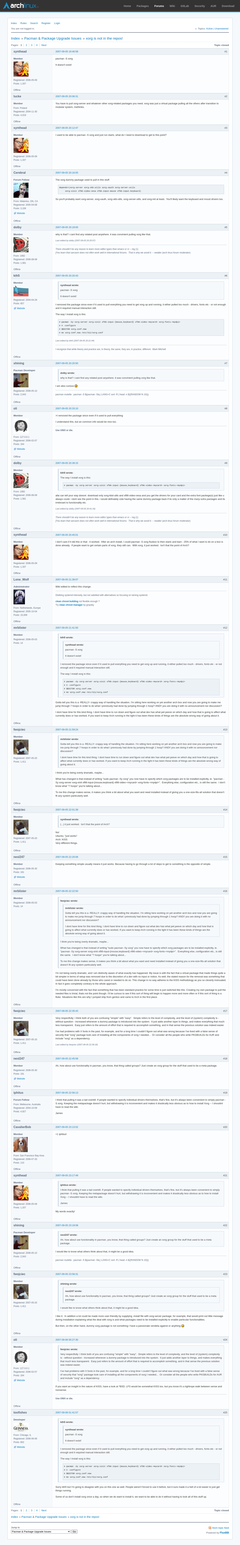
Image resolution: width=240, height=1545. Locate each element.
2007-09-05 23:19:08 (67, 1225)
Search (34, 23)
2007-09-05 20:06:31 (67, 96)
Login (57, 23)
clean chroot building (67, 601)
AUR (213, 6)
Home (127, 6)
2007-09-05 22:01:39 (67, 809)
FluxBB (224, 1532)
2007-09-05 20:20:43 (67, 275)
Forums (159, 6)
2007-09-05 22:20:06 (67, 856)
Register (45, 23)
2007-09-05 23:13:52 (67, 1127)
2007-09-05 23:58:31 (67, 1274)
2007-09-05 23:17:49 (67, 1175)
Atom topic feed (220, 1527)
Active (209, 28)
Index (14, 23)
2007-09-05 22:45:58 (67, 1058)
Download (228, 6)
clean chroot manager (71, 605)
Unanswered (221, 28)
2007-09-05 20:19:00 (67, 227)
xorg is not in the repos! (104, 38)
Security (200, 6)
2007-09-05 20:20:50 (67, 363)
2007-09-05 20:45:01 (67, 534)
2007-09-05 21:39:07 (67, 579)
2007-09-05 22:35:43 (67, 1010)
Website (21, 213)
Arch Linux (20, 5)
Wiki (172, 6)
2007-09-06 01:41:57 (67, 1412)
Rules (23, 23)
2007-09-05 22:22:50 (67, 891)
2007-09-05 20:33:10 (67, 408)
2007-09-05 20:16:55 (67, 172)
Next (43, 45)
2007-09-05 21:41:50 (67, 627)
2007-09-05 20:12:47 (67, 127)
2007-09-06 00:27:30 (67, 1339)
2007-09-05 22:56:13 (67, 1092)
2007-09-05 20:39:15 (67, 463)
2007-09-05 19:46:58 (67, 51)
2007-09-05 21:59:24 (67, 729)
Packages (143, 6)
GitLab (185, 6)
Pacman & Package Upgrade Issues (52, 38)
